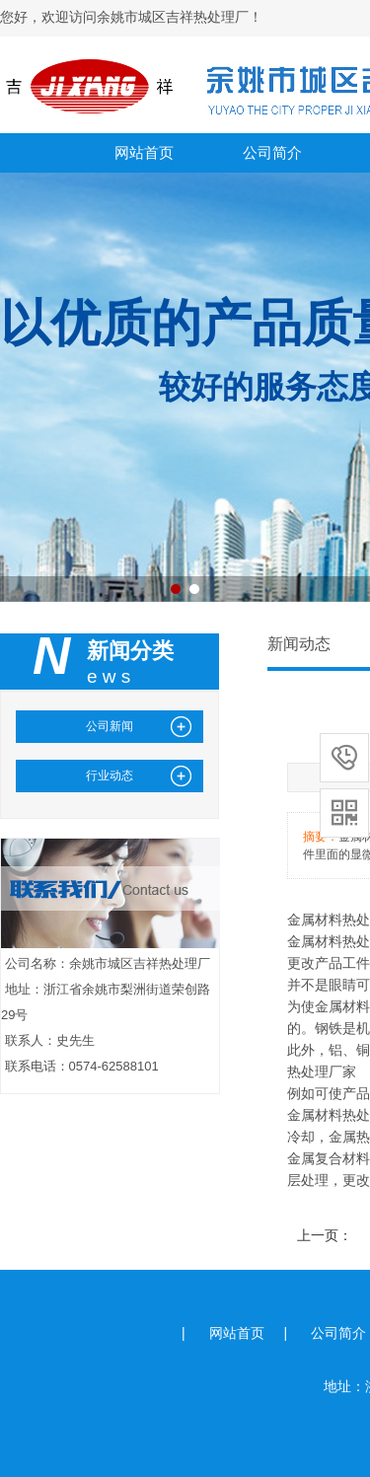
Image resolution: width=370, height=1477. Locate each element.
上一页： (324, 1235)
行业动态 (109, 775)
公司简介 (272, 152)
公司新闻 (109, 726)
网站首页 (144, 152)
